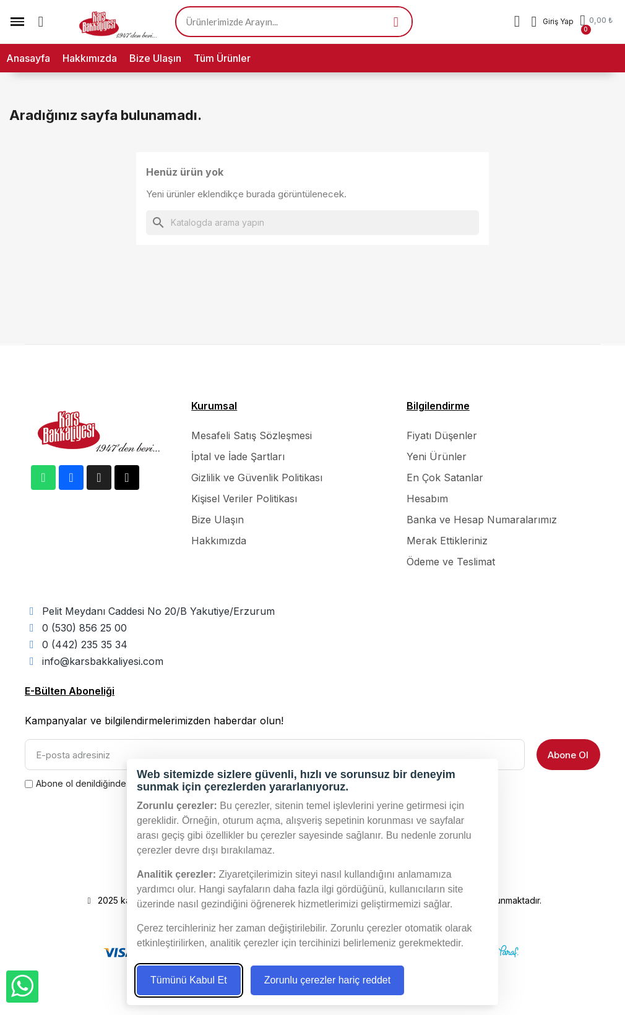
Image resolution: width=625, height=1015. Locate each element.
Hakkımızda (89, 58)
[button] (40, 21)
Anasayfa (28, 58)
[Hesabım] (552, 21)
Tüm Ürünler (222, 58)
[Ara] (312, 222)
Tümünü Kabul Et (188, 980)
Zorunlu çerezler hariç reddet (327, 980)
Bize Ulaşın (155, 58)
